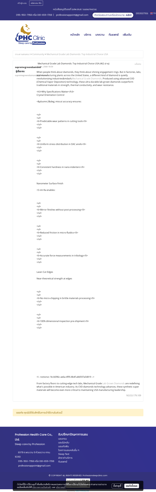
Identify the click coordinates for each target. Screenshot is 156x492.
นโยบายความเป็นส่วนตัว (41, 487)
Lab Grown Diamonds (113, 383)
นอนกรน (62, 439)
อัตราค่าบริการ (65, 458)
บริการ (87, 35)
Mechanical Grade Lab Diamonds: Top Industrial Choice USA (77, 54)
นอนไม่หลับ (63, 442)
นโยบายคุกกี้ (61, 487)
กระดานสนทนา (22, 54)
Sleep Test (63, 454)
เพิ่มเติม (127, 35)
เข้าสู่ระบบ (22, 3)
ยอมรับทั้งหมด (131, 486)
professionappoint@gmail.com (72, 15)
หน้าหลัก (75, 35)
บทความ (99, 35)
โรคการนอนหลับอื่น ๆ (68, 450)
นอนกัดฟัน (63, 446)
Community (38, 54)
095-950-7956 (24, 15)
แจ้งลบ (138, 63)
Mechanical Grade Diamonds (87, 78)
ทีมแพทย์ (114, 35)
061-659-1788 (44, 15)
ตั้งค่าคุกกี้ (117, 486)
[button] (137, 35)
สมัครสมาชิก (36, 3)
